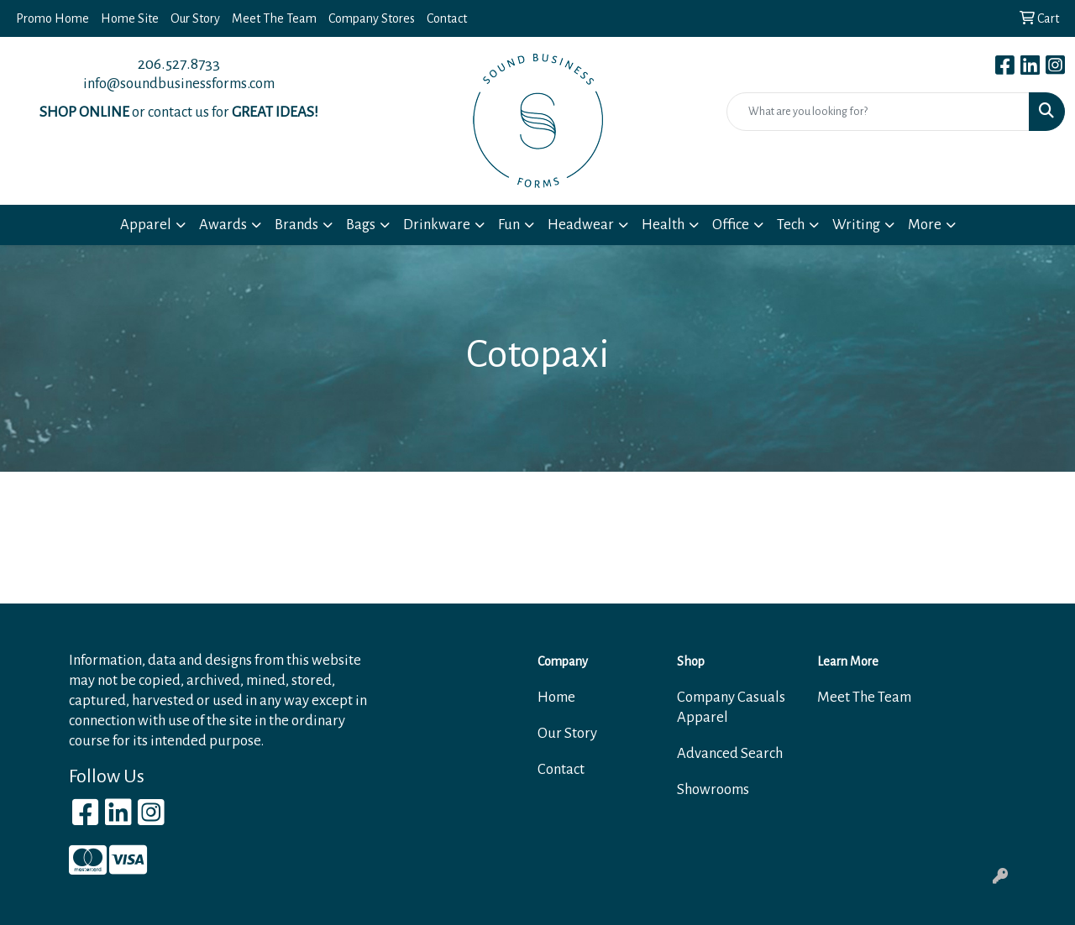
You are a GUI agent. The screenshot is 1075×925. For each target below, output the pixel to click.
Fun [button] (509, 225)
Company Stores (371, 18)
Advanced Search (730, 753)
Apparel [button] (145, 225)
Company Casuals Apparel (731, 707)
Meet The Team (274, 18)
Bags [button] (360, 225)
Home (556, 697)
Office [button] (730, 225)
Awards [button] (223, 225)
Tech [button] (791, 225)
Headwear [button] (581, 225)
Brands (296, 225)
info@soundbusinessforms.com (179, 83)
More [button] (924, 225)
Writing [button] (856, 225)
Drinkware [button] (436, 225)
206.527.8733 (179, 63)
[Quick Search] (878, 111)
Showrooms (713, 789)
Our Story (195, 18)
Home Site (130, 18)
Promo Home (52, 18)
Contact (447, 18)
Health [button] (663, 225)
